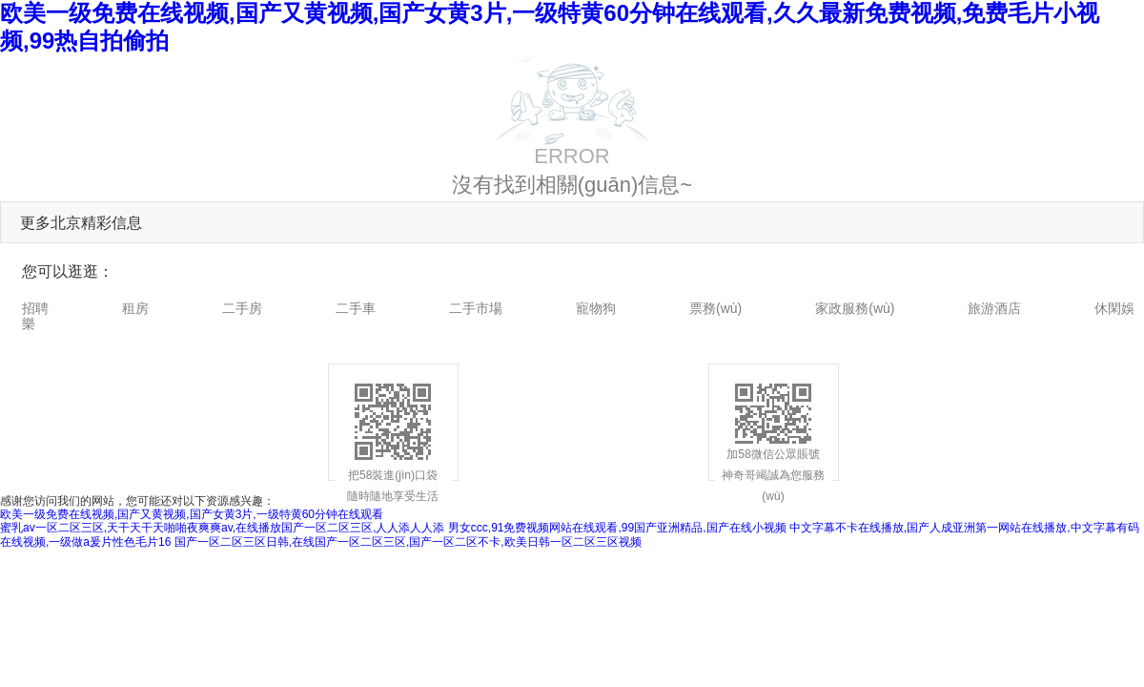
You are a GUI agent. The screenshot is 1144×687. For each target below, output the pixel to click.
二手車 (356, 308)
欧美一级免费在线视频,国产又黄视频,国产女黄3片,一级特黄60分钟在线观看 (191, 514)
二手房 (242, 308)
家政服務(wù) (854, 308)
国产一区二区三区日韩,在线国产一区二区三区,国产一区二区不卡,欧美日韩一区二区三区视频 (408, 542)
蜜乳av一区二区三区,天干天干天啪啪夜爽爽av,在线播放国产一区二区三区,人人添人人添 (222, 527)
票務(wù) (715, 308)
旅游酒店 (994, 308)
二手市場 (475, 308)
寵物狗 (596, 308)
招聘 (35, 308)
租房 (135, 308)
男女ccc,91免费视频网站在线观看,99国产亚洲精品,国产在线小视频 (617, 527)
